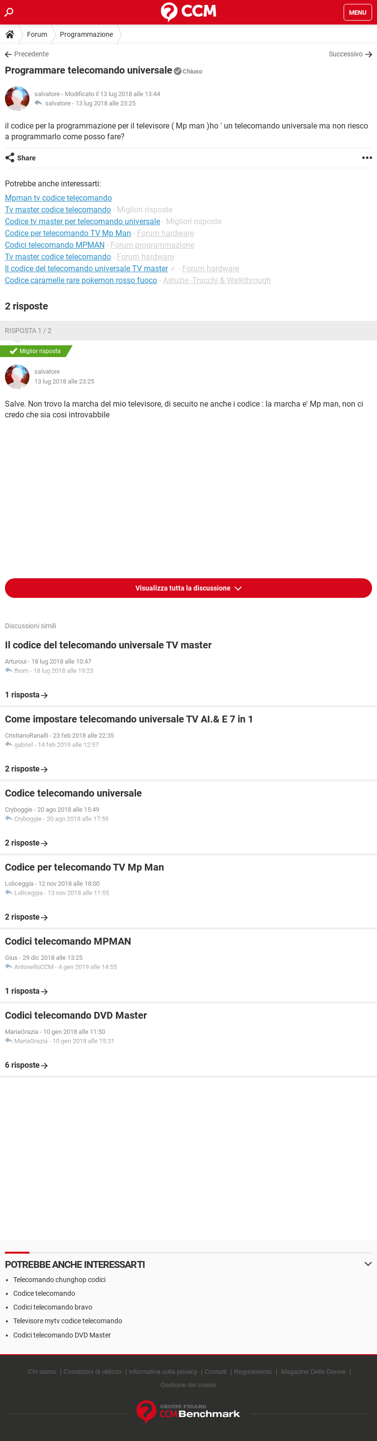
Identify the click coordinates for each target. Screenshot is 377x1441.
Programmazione (86, 34)
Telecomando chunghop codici (59, 1280)
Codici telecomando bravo (52, 1307)
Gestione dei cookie (188, 1385)
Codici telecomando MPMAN (55, 245)
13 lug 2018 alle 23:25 (105, 103)
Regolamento (253, 1371)
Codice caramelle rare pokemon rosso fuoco (81, 280)
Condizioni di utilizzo (93, 1371)
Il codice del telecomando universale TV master (86, 268)
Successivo (346, 54)
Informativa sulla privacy (163, 1371)
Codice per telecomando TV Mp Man (68, 233)
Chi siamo (42, 1371)
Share (26, 158)
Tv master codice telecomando (58, 256)
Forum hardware (165, 233)
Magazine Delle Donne (313, 1371)
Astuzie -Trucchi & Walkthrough (217, 280)
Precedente (31, 54)
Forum (37, 34)
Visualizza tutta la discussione (183, 588)
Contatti (216, 1371)
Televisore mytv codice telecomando (67, 1321)
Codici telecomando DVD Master (62, 1335)
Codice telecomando (44, 1293)
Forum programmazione (152, 245)
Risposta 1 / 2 (28, 331)
